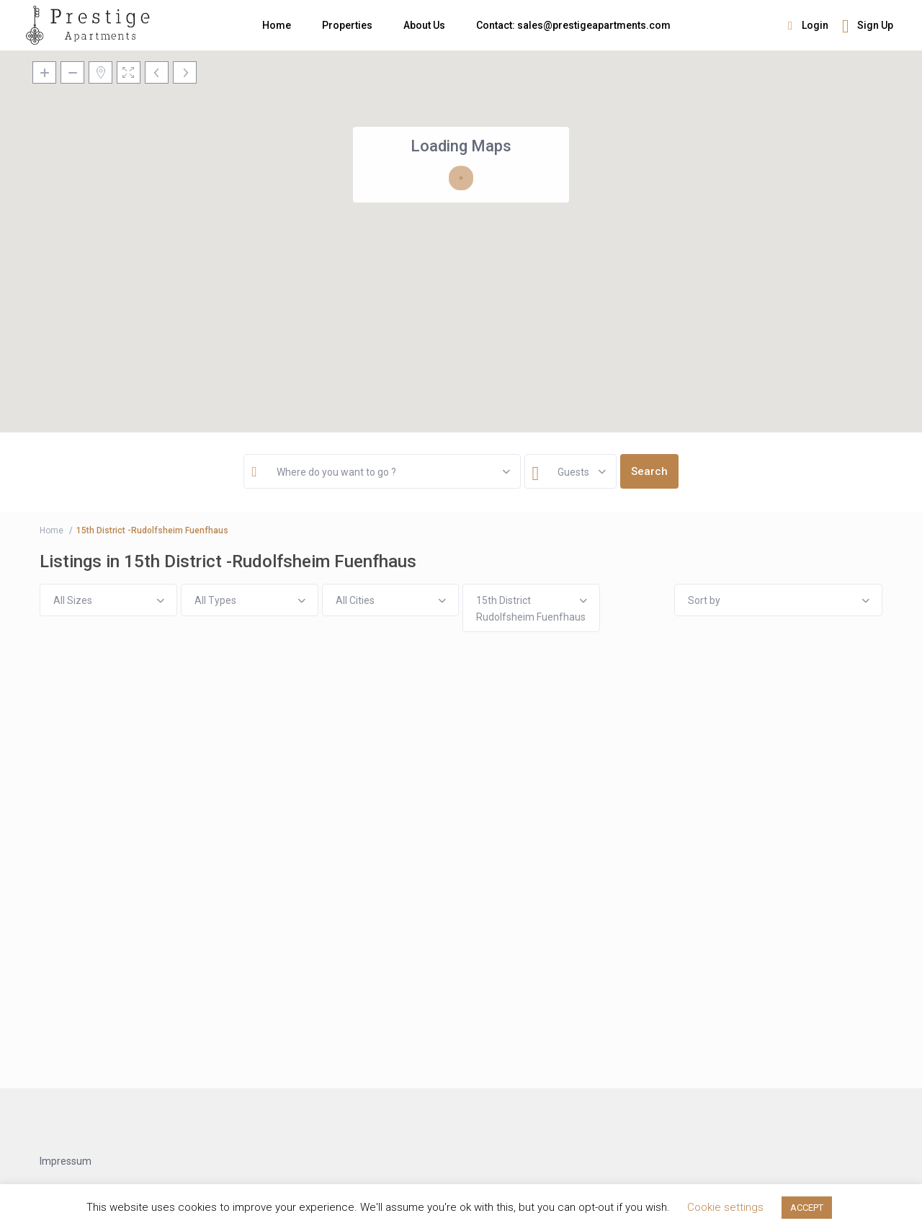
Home (276, 25)
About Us (424, 25)
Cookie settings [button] (725, 1207)
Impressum (65, 1161)
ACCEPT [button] (806, 1207)
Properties (347, 25)
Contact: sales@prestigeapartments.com (573, 25)
